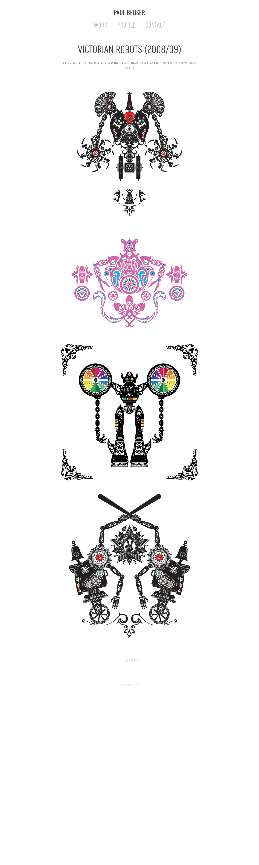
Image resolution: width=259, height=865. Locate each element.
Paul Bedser (129, 12)
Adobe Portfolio (134, 685)
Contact (155, 24)
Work (101, 24)
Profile (126, 24)
